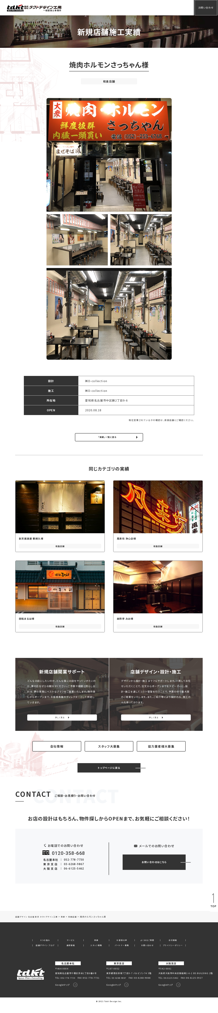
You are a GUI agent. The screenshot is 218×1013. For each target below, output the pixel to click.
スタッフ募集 (96, 953)
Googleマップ (60, 992)
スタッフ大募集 (109, 750)
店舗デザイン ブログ (45, 953)
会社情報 (161, 7)
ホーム (81, 7)
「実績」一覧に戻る (107, 437)
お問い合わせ (203, 7)
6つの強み (45, 947)
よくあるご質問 (142, 7)
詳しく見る (60, 719)
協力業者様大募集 (161, 750)
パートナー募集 (121, 953)
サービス (95, 7)
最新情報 (70, 953)
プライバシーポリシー (173, 953)
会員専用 (177, 7)
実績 (107, 7)
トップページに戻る (109, 775)
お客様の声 (122, 7)
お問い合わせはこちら (154, 869)
